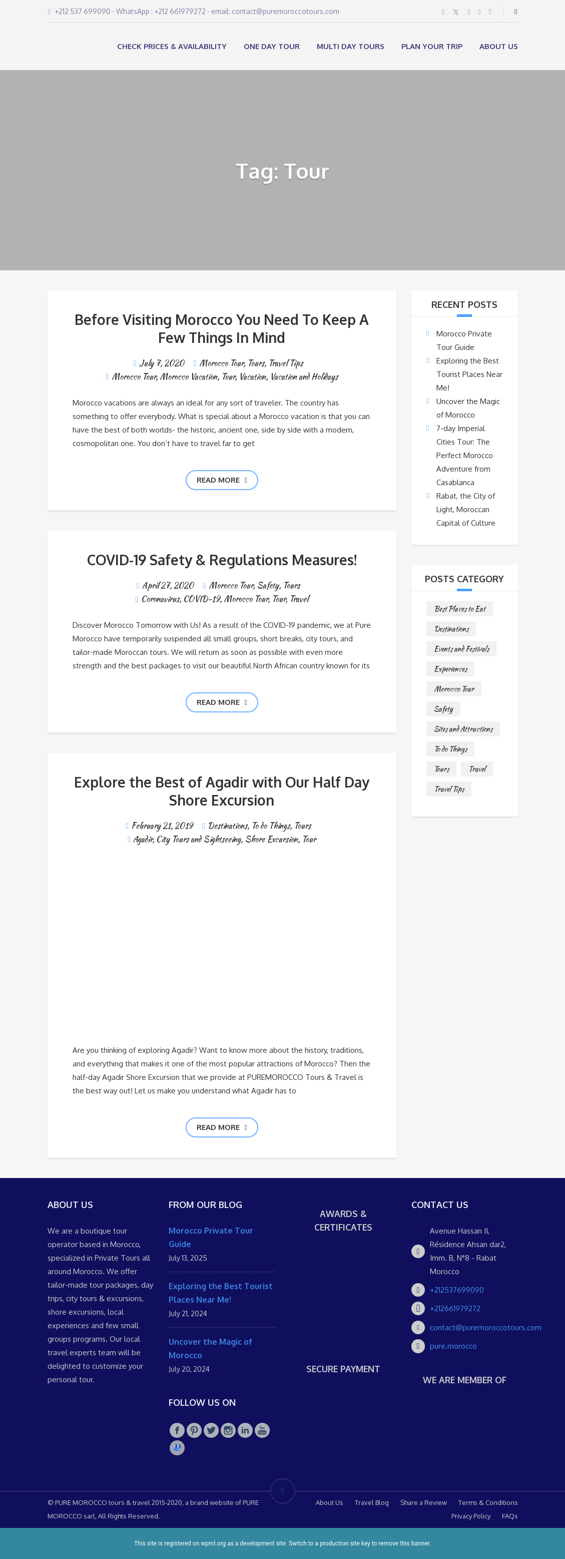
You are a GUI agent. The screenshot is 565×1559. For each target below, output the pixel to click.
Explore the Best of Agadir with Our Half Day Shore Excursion (221, 791)
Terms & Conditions (488, 1502)
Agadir (142, 839)
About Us (498, 46)
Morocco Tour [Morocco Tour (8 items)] (454, 689)
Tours (255, 363)
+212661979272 (455, 1308)
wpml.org (213, 1543)
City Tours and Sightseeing (198, 839)
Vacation (252, 376)
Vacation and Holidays (304, 376)
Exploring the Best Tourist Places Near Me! (469, 374)
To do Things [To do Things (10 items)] (450, 749)
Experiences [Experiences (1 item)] (450, 669)
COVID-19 (201, 599)
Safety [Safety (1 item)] (443, 709)
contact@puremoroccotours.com (485, 1327)
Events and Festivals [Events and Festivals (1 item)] (461, 649)
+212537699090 (457, 1290)
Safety (268, 585)
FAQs (510, 1516)
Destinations (227, 826)
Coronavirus (160, 599)
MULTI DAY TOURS (350, 46)
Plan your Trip (431, 46)
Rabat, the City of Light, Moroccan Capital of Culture (465, 509)
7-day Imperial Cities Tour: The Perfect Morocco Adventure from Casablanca (464, 455)
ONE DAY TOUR (272, 46)
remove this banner (403, 1543)
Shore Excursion (271, 839)
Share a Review (423, 1502)
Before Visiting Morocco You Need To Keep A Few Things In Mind (222, 328)
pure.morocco (453, 1346)
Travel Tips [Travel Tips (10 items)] (449, 789)
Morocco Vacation (188, 376)
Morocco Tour (221, 363)
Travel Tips (285, 363)
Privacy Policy (470, 1516)
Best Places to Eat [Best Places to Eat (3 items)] (459, 609)
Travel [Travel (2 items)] (476, 769)
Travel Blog (372, 1502)
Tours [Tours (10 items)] (441, 769)
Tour (228, 376)
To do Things (270, 826)
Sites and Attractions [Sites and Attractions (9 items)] (463, 729)
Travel (298, 599)
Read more (222, 480)
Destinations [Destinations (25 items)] (451, 629)
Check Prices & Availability (172, 46)
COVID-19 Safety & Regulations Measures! (222, 560)
